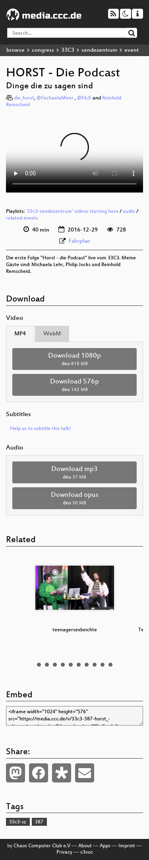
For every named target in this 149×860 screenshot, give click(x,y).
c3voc (86, 852)
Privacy (64, 852)
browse (15, 50)
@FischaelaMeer (56, 98)
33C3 (67, 50)
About (85, 846)
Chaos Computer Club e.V (42, 846)
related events (22, 218)
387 (39, 822)
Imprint (126, 846)
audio (129, 211)
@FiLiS (84, 98)
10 (110, 665)
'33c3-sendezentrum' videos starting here (72, 211)
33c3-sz (17, 822)
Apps (105, 846)
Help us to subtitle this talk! (40, 429)
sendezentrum (99, 50)
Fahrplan (79, 241)
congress (43, 50)
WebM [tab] (52, 334)
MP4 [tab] (20, 334)
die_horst (24, 98)
